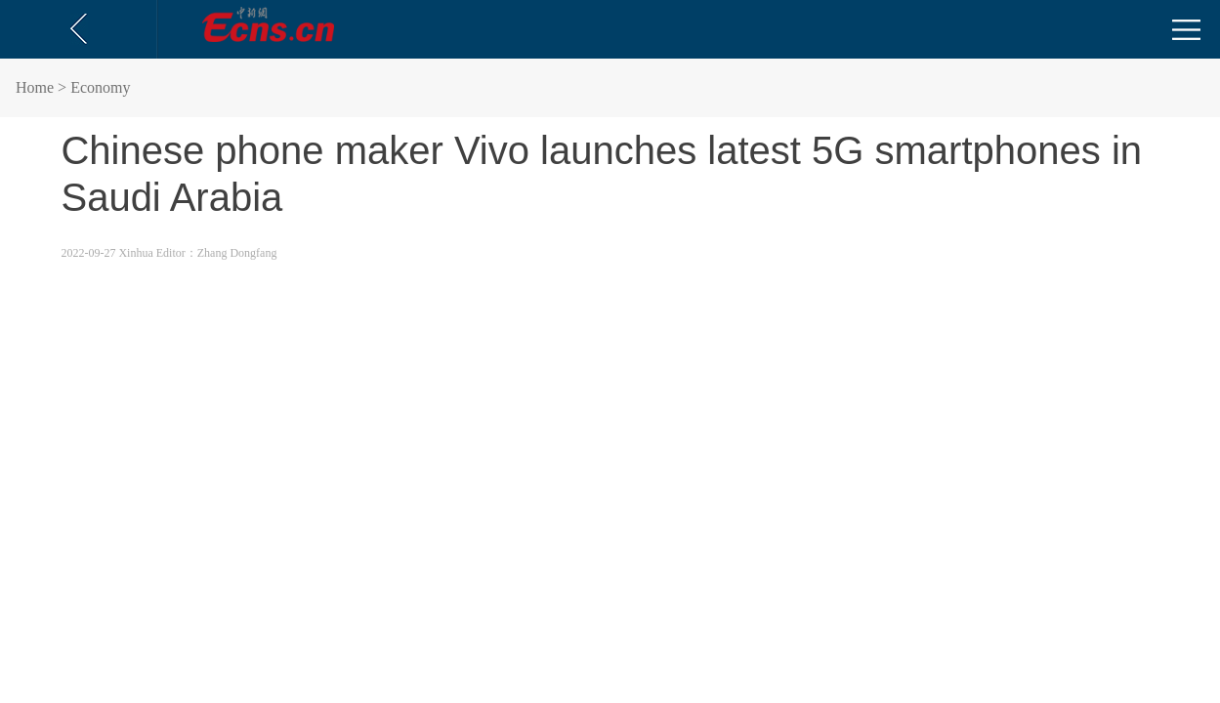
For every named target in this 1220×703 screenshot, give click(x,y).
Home (35, 87)
